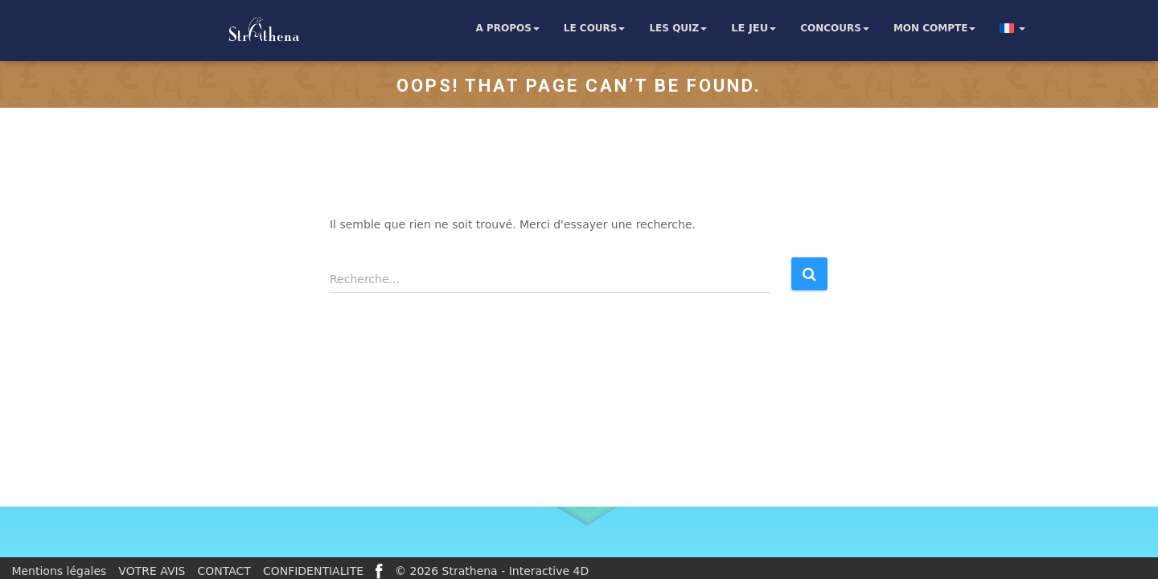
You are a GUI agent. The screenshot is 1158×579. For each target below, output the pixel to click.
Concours (834, 28)
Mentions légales (58, 571)
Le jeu (753, 28)
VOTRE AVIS (151, 571)
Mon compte (934, 28)
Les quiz (678, 28)
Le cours (595, 28)
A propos (507, 28)
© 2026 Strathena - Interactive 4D (492, 571)
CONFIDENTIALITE (313, 571)
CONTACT (224, 571)
